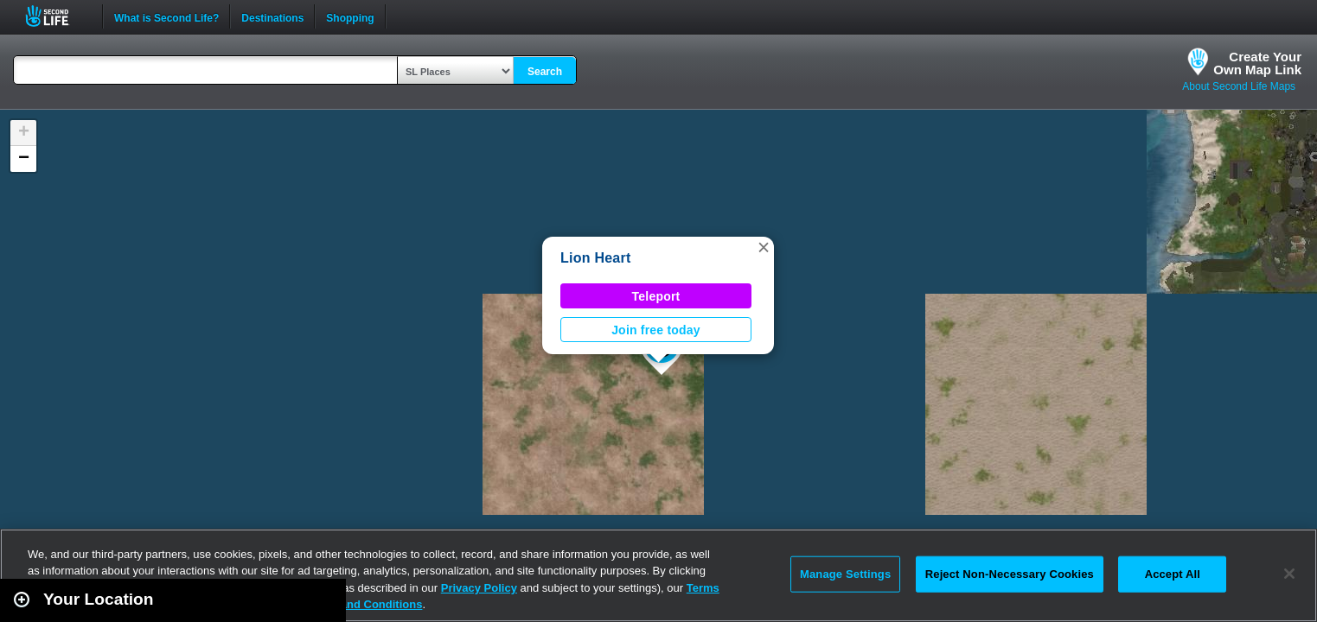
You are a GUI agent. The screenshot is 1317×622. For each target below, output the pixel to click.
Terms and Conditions (363, 604)
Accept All (1172, 574)
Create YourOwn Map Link (1257, 63)
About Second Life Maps (1238, 86)
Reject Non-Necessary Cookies (1009, 574)
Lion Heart (595, 258)
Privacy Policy (479, 587)
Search (544, 72)
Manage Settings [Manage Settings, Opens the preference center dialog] (845, 574)
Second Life (56, 16)
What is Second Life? (166, 16)
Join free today (655, 330)
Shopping (350, 16)
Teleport (656, 296)
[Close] (1289, 574)
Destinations (272, 16)
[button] (763, 247)
